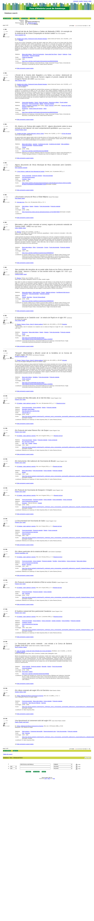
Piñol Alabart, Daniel (20, 198)
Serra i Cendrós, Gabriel (21, 647)
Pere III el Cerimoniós (38, 54)
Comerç (46, 247)
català (89, 1)
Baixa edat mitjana (27, 54)
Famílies (55, 561)
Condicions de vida (43, 144)
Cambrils (24, 179)
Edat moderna (36, 292)
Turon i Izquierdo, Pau (20, 35)
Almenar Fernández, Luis (21, 356)
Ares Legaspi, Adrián (20, 320)
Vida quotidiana (65, 144)
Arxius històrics (62, 561)
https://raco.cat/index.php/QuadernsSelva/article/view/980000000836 (40, 61)
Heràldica (35, 377)
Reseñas (64, 324)
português (75, 1)
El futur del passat (66, 133)
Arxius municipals (26, 175)
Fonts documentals (34, 103)
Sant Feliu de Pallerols (34, 703)
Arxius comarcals (52, 440)
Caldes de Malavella (27, 57)
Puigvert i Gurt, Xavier (20, 399)
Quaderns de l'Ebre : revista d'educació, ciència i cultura (30, 133)
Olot (23, 443)
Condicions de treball (54, 144)
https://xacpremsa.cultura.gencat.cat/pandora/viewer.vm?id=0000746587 (41, 212)
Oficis (34, 247)
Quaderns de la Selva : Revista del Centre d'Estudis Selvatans (32, 38)
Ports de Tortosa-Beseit (39, 297)
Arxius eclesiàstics (57, 499)
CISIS (45, 778)
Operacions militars (54, 102)
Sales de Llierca (26, 533)
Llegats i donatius (56, 620)
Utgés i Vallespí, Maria (20, 228)
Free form (88, 757)
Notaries (36, 206)
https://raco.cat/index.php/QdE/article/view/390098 (35, 151)
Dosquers (24, 503)
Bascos (24, 295)
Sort (26, 443)
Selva (44, 108)
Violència (64, 54)
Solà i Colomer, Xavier (20, 80)
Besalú (24, 472)
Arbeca (35, 443)
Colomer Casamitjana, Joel (21, 553)
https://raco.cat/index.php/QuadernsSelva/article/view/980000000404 (40, 112)
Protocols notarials (34, 55)
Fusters (43, 292)
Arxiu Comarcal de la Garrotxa (30, 501)
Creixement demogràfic (36, 731)
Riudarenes (25, 108)
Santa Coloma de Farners (35, 108)
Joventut (35, 144)
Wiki (54, 778)
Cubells (30, 443)
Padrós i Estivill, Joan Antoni (22, 722)
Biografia (44, 666)
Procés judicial (63, 102)
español (81, 1)
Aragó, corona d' (26, 379)
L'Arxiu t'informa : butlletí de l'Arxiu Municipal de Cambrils (30, 171)
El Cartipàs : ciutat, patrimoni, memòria (26, 403)
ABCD (48, 778)
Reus (29, 179)
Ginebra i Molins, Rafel (20, 692)
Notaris (31, 206)
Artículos (64, 360)
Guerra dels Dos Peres (51, 54)
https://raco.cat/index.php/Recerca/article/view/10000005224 (38, 253)
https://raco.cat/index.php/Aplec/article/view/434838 (35, 673)
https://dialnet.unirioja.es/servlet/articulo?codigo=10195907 (37, 339)
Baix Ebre (29, 297)
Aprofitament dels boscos (63, 292)
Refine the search (32, 23)
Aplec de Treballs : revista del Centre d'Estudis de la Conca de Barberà (34, 651)
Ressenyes (25, 332)
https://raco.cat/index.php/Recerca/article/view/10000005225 (38, 301)
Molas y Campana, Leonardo (29, 105)
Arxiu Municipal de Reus (28, 177)
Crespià (40, 503)
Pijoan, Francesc (49, 105)
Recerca (19, 231)
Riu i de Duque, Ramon (28, 441)
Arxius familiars (66, 620)
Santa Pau (25, 703)
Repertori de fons (61, 403)
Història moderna (20, 652)
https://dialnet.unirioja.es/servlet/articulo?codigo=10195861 (37, 384)
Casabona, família (27, 622)
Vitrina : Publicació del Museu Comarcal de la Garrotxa (30, 695)
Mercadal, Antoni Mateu (28, 409)
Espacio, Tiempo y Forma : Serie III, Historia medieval (30, 324)
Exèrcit (60, 54)
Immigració (25, 293)
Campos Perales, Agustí (21, 129)
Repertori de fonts (57, 466)
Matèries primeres (50, 292)
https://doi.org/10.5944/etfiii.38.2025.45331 (33, 337)
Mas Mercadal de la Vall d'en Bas (30, 411)
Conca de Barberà (27, 668)
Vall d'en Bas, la (26, 412)
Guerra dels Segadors (28, 102)
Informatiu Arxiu (20, 202)
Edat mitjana (25, 206)
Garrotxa (29, 564)
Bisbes (41, 103)
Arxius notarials (37, 407)
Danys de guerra (43, 102)
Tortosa (24, 147)
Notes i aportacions (23, 85)
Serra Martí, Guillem (27, 671)
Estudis (21, 40)
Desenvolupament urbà (50, 731)
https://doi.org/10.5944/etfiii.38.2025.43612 (33, 382)
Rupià (23, 334)
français (85, 1)
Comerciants (40, 247)
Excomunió (25, 103)
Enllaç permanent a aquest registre (25, 68)
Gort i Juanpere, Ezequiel (21, 167)
